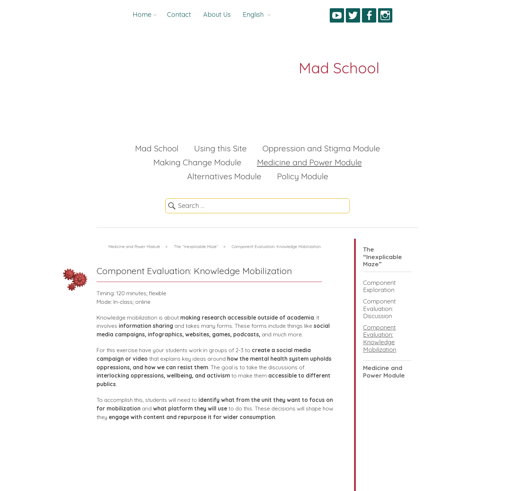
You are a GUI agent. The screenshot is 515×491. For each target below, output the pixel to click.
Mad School (156, 148)
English (254, 14)
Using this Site (220, 148)
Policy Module (302, 176)
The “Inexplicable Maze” (382, 256)
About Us (217, 14)
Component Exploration (379, 286)
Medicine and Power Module (309, 162)
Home (142, 14)
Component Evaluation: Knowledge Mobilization (379, 338)
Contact (179, 14)
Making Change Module (197, 162)
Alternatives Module (224, 176)
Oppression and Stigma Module (321, 148)
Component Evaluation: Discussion (379, 308)
